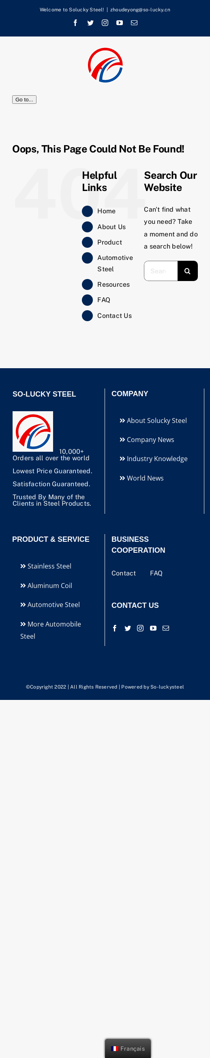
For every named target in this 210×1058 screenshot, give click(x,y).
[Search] (188, 271)
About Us (111, 227)
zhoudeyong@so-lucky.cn (140, 10)
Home (106, 211)
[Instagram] (140, 628)
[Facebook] (114, 628)
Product (109, 242)
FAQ (103, 300)
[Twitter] (127, 628)
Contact (124, 573)
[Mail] (166, 628)
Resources (113, 284)
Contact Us (114, 316)
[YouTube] (153, 628)
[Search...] (161, 271)
